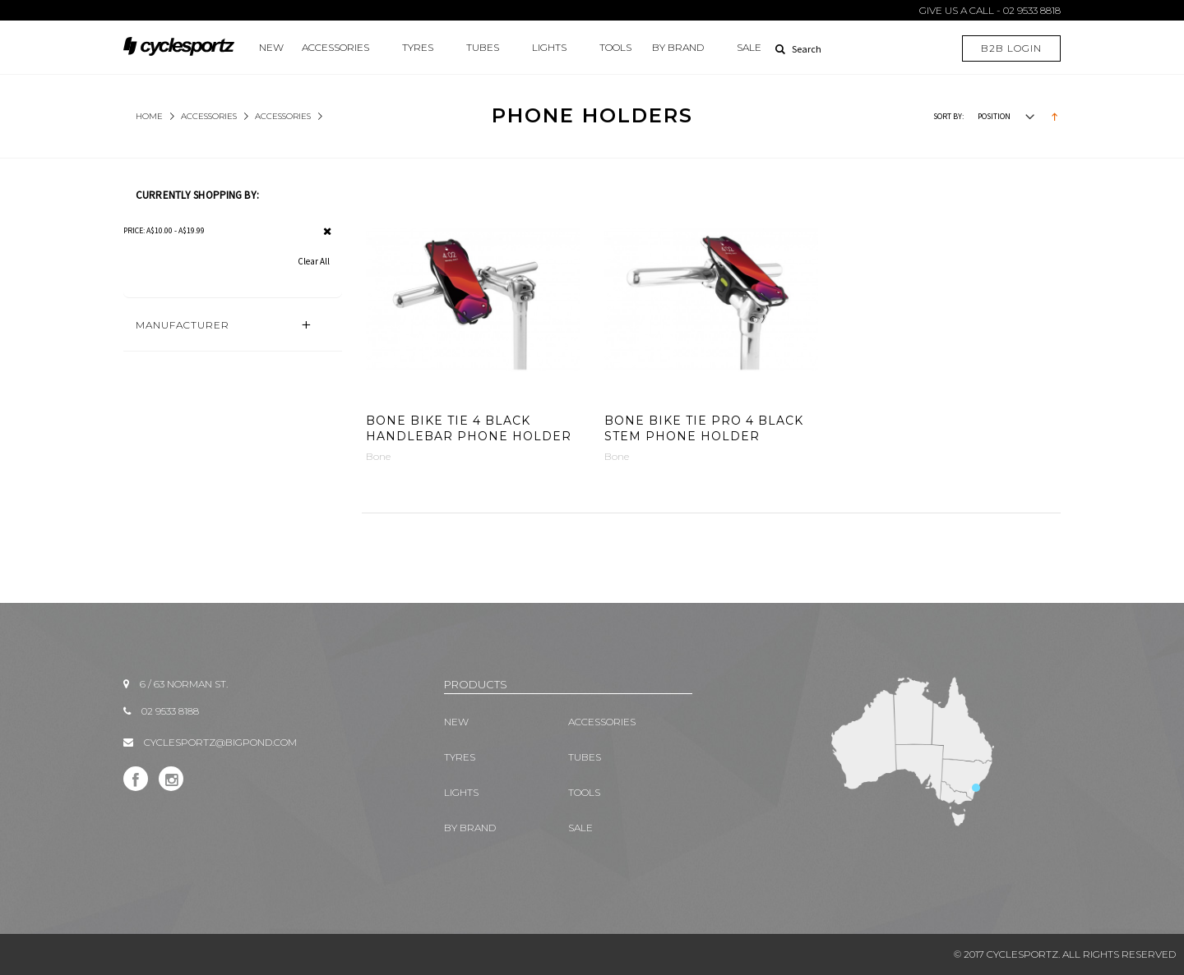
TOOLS (615, 47)
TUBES (482, 47)
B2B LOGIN (1011, 48)
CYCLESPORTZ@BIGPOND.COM (220, 742)
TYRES (417, 47)
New (271, 47)
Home (149, 116)
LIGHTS (549, 47)
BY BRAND (678, 47)
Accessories (283, 116)
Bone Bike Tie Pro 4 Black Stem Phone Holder (703, 428)
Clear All (314, 261)
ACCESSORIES (335, 47)
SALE (749, 47)
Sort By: (948, 116)
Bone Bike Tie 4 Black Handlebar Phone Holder (468, 428)
